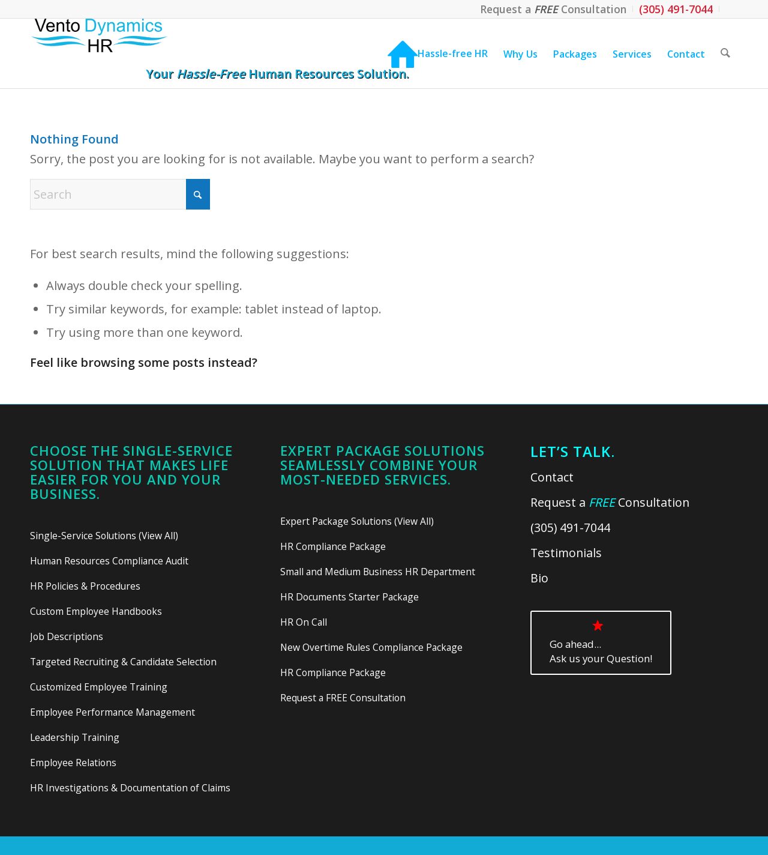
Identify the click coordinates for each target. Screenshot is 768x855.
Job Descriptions (66, 636)
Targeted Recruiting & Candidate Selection (123, 661)
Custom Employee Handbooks (96, 611)
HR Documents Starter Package (349, 596)
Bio (539, 578)
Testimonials (566, 553)
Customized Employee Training (98, 686)
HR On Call (303, 622)
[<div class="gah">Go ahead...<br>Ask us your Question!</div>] (600, 643)
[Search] (725, 53)
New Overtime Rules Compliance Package (371, 647)
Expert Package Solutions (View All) (357, 521)
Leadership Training (74, 737)
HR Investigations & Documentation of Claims (130, 787)
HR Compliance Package (333, 546)
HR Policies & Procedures (85, 586)
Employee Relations (73, 762)
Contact (552, 477)
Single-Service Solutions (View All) (104, 535)
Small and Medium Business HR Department (377, 571)
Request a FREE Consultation (343, 697)
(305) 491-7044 (570, 527)
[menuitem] (553, 9)
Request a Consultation (609, 502)
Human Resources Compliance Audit (109, 560)
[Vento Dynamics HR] (122, 53)
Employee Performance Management (112, 712)
